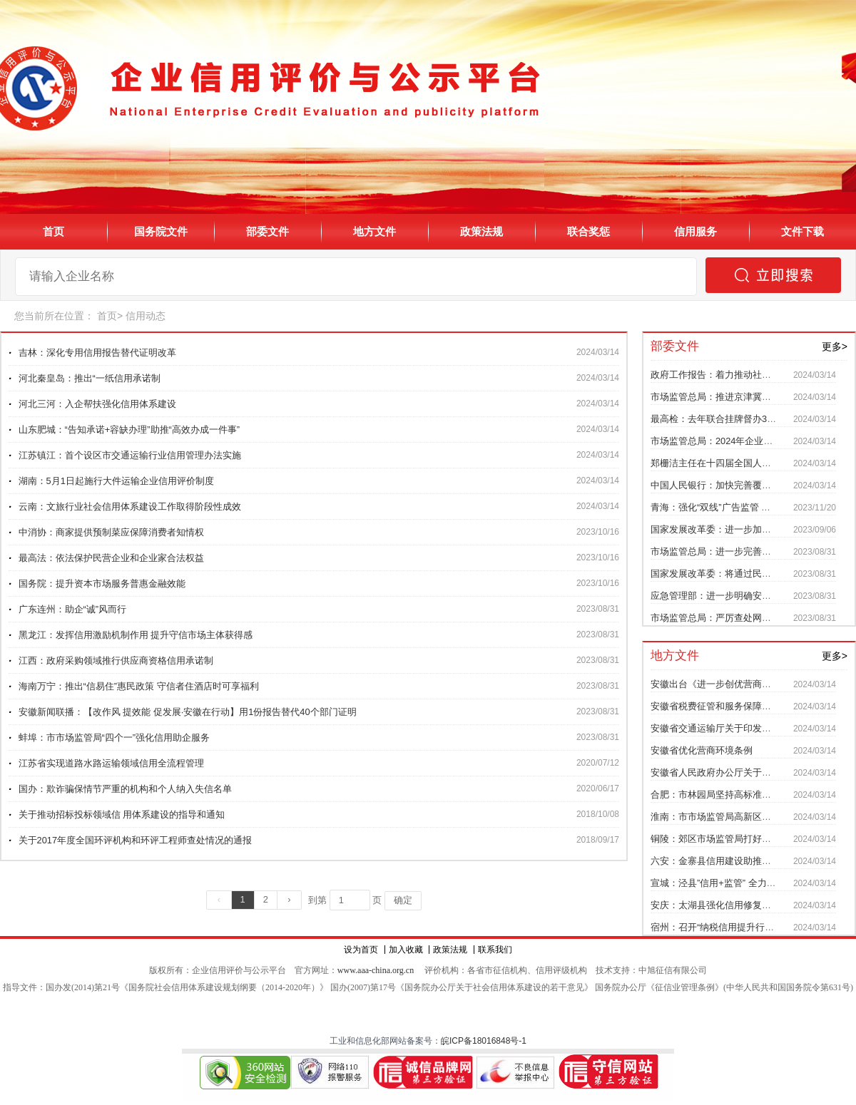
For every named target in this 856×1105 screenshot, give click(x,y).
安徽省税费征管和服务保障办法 (715, 706)
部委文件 (267, 231)
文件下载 (802, 231)
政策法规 (481, 231)
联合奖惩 (588, 231)
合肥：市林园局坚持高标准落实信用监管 (734, 794)
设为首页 (361, 949)
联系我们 (495, 949)
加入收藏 (406, 949)
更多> (834, 346)
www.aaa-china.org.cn (375, 970)
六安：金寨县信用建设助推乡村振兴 (725, 860)
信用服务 (695, 231)
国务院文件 (161, 231)
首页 (53, 231)
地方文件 (374, 231)
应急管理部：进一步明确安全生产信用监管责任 (748, 595)
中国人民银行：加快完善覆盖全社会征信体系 (743, 485)
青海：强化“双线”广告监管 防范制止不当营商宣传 (752, 507)
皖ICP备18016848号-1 (483, 1041)
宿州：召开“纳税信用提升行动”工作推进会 (737, 927)
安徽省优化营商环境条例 (702, 750)
